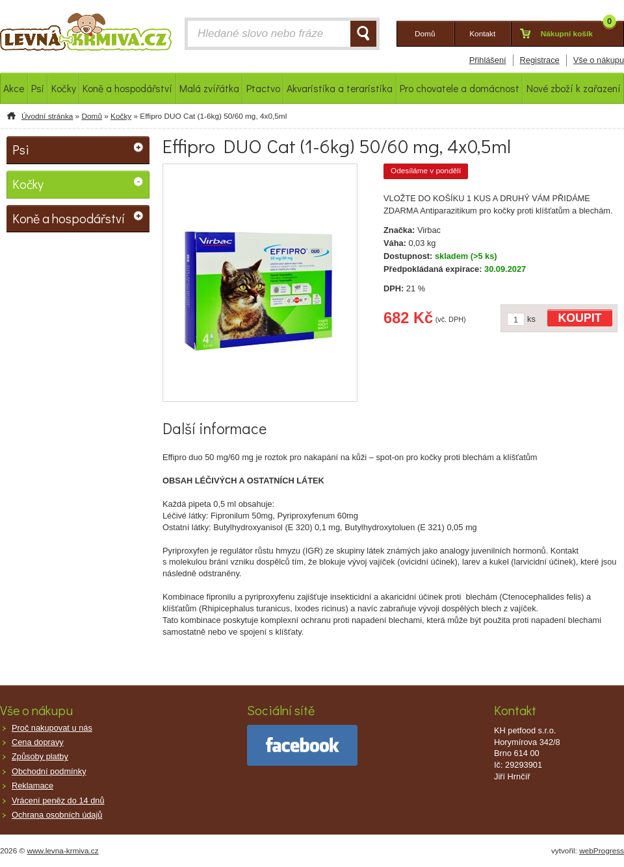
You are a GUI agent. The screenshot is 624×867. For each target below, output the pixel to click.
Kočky (120, 116)
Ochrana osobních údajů (57, 815)
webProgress (601, 850)
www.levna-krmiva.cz (63, 850)
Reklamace (32, 785)
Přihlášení (487, 60)
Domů (91, 116)
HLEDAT (363, 34)
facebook (302, 745)
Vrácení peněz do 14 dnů (58, 800)
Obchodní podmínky (49, 771)
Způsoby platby (40, 756)
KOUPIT (580, 317)
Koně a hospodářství (68, 218)
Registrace (540, 60)
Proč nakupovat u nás (52, 728)
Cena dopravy (38, 742)
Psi (20, 149)
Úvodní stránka (47, 116)
